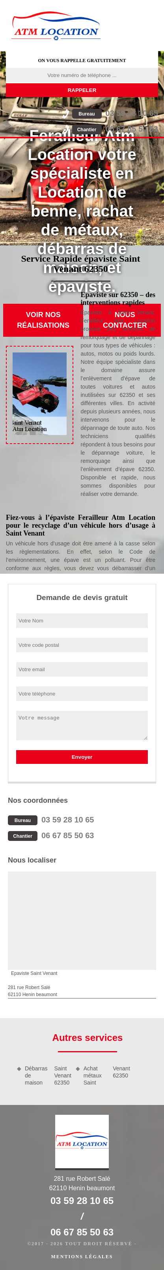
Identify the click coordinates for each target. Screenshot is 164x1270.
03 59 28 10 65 (115, 113)
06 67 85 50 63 (115, 129)
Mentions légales (82, 1256)
